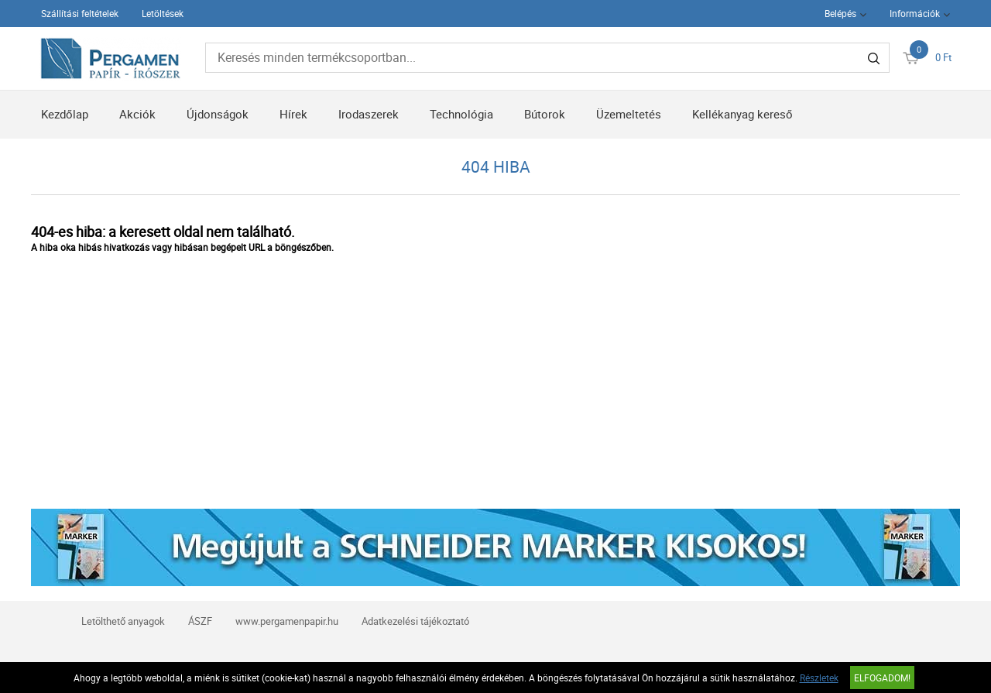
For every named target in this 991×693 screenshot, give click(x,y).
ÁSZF (200, 621)
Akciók (137, 114)
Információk (915, 13)
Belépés (840, 13)
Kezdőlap (64, 114)
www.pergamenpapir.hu (286, 621)
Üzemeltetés (628, 114)
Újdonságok (218, 114)
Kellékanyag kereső (742, 114)
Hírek (293, 114)
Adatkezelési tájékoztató (415, 621)
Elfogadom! (882, 677)
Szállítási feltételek (79, 13)
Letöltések (162, 13)
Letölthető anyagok (123, 621)
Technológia (461, 114)
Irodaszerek (368, 114)
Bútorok (544, 114)
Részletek (819, 677)
